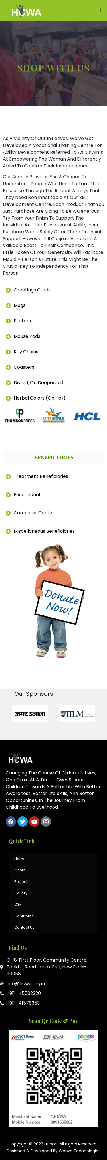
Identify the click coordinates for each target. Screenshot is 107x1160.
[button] (101, 10)
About (19, 870)
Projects (21, 881)
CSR (18, 904)
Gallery (20, 893)
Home (20, 858)
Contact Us (24, 927)
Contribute (24, 916)
